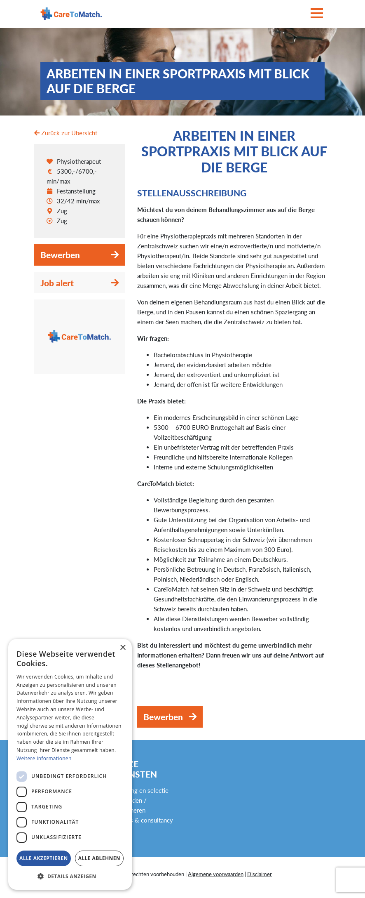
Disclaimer (259, 874)
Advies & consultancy (144, 820)
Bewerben (60, 255)
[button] (70, 877)
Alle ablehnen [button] (99, 858)
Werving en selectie (141, 790)
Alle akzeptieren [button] (43, 858)
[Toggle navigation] (317, 14)
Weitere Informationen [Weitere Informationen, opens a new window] (44, 758)
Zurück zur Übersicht (65, 133)
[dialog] (70, 764)
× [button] (122, 648)
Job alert (57, 283)
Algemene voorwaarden (215, 874)
